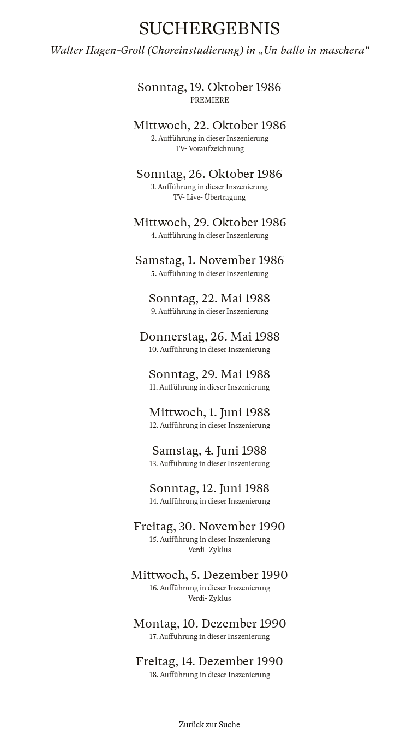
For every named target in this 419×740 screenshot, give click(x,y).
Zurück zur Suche (209, 724)
